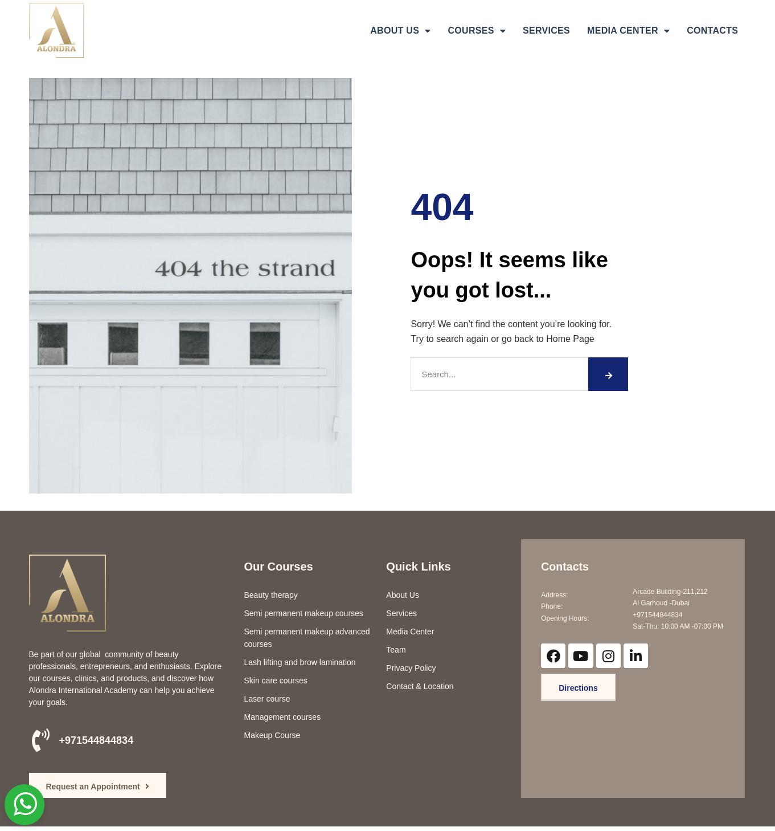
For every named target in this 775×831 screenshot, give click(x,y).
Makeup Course (272, 735)
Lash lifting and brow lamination (300, 662)
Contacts (565, 566)
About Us (402, 595)
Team (395, 649)
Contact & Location (419, 686)
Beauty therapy (271, 595)
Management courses (282, 717)
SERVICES (546, 30)
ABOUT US (400, 31)
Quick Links (418, 566)
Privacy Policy (411, 668)
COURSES (477, 31)
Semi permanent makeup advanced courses (307, 638)
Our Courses (278, 566)
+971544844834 (96, 740)
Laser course (267, 698)
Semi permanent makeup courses (303, 613)
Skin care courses (275, 680)
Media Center (410, 631)
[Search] (608, 374)
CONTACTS (712, 30)
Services (401, 613)
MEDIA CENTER (628, 31)
